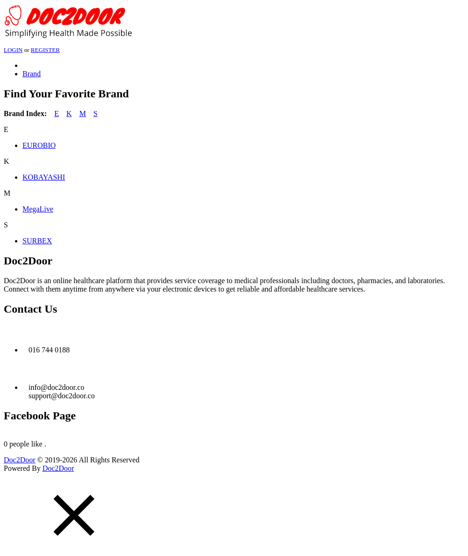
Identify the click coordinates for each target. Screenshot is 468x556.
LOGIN (13, 49)
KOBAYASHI (43, 177)
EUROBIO (39, 145)
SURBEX (37, 241)
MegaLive (37, 209)
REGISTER (45, 49)
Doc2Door (20, 460)
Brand (31, 74)
